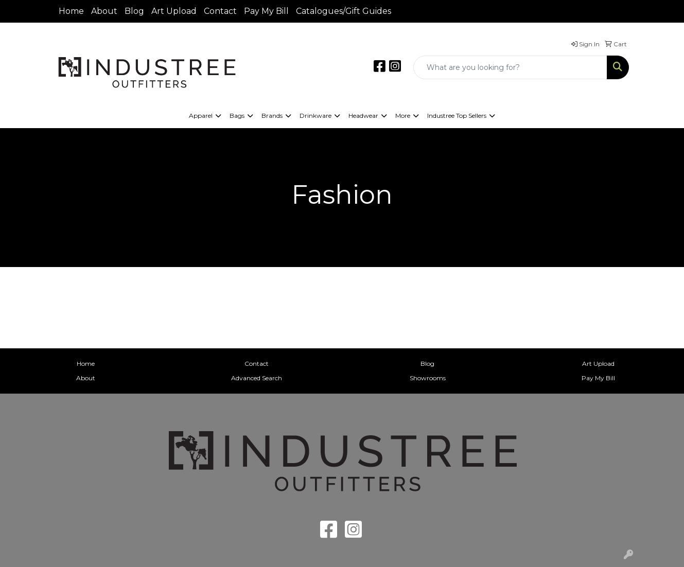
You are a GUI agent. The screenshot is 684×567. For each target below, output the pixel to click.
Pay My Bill (266, 11)
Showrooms (428, 378)
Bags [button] (237, 115)
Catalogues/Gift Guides (343, 11)
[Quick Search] (510, 67)
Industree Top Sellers (456, 115)
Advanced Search (256, 378)
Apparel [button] (201, 115)
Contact (220, 11)
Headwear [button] (363, 115)
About (104, 11)
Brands (272, 115)
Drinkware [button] (315, 115)
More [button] (402, 115)
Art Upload (174, 11)
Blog (134, 11)
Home (71, 11)
